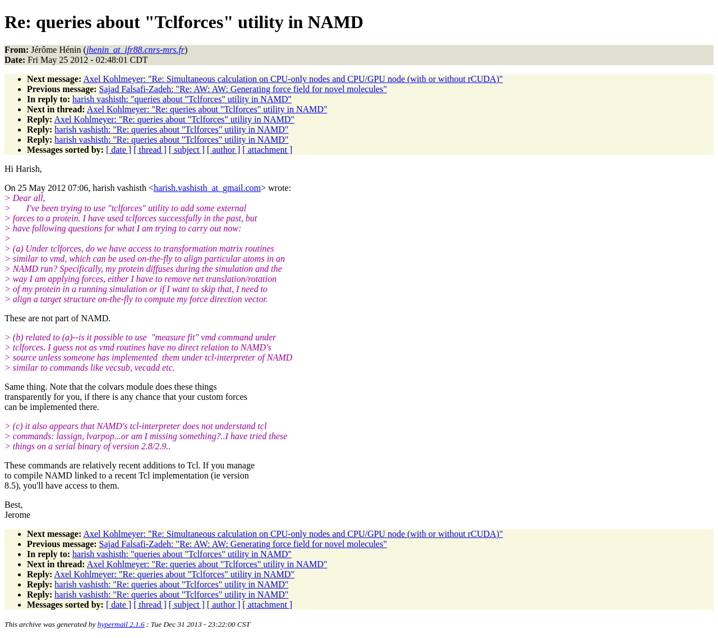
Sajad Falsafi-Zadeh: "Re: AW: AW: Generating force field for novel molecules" (243, 89)
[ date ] (118, 149)
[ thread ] (150, 149)
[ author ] (224, 149)
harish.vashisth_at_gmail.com (207, 188)
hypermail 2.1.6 (121, 624)
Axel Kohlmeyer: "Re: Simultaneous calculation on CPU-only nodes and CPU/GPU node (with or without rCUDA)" (293, 79)
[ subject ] (187, 149)
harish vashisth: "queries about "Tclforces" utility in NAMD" (182, 99)
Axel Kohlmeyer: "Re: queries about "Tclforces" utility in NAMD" (207, 109)
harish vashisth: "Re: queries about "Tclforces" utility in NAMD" (171, 129)
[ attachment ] (267, 149)
